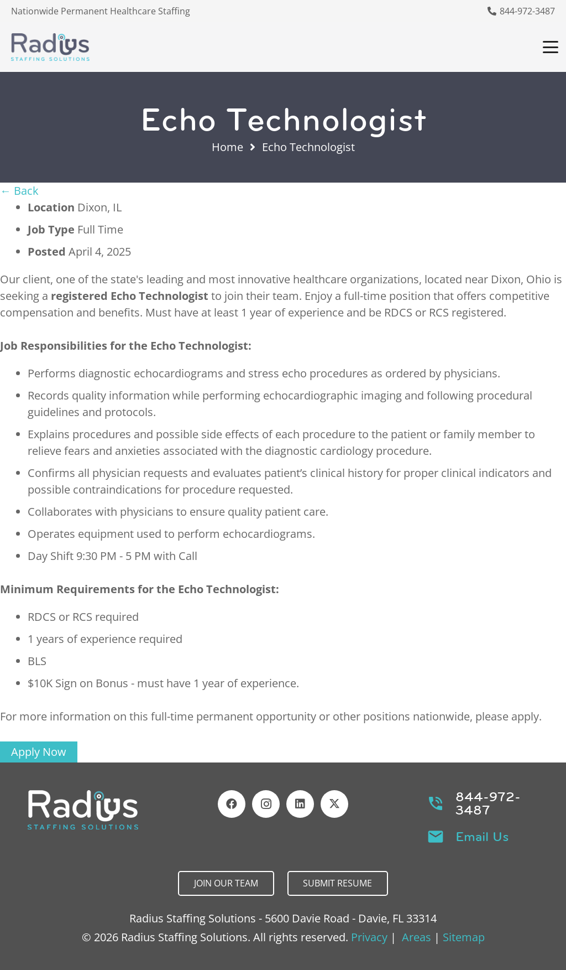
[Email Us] (441, 836)
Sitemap (464, 937)
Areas (416, 937)
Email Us (482, 836)
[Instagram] (266, 804)
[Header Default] (50, 47)
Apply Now (38, 751)
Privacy (369, 937)
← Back (19, 190)
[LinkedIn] (300, 804)
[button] (550, 47)
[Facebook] (231, 804)
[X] (334, 804)
